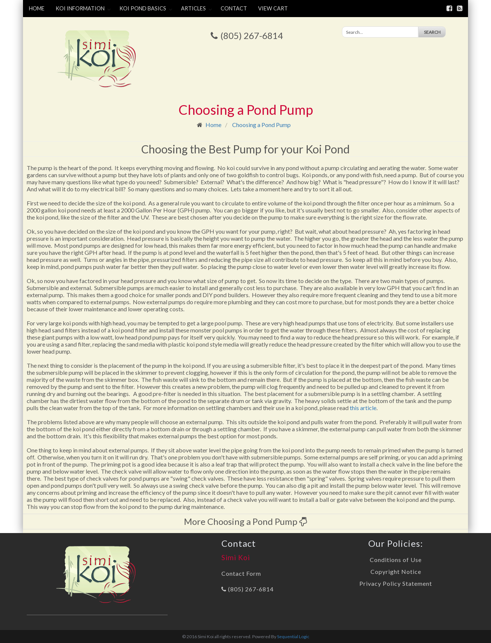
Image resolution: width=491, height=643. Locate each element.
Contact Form (241, 573)
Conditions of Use (396, 559)
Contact (234, 8)
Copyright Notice (395, 571)
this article (363, 407)
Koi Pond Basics (142, 8)
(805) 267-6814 (251, 35)
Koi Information (80, 8)
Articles (193, 8)
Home (37, 8)
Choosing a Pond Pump (261, 124)
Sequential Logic (293, 636)
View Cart (273, 8)
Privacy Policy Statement (395, 583)
